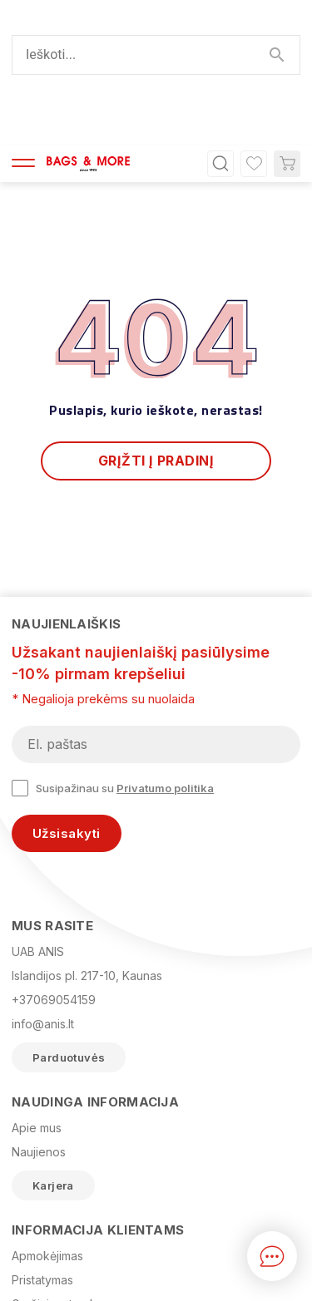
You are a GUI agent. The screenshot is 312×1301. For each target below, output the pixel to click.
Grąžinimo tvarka (57, 1159)
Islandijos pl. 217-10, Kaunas (87, 831)
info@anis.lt (43, 879)
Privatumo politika (165, 643)
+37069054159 (54, 855)
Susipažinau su (113, 643)
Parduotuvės (68, 912)
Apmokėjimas (47, 1111)
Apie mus (37, 983)
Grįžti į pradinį (156, 316)
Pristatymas (42, 1135)
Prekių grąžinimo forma (75, 1207)
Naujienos (39, 1007)
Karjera (53, 1040)
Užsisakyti (66, 689)
